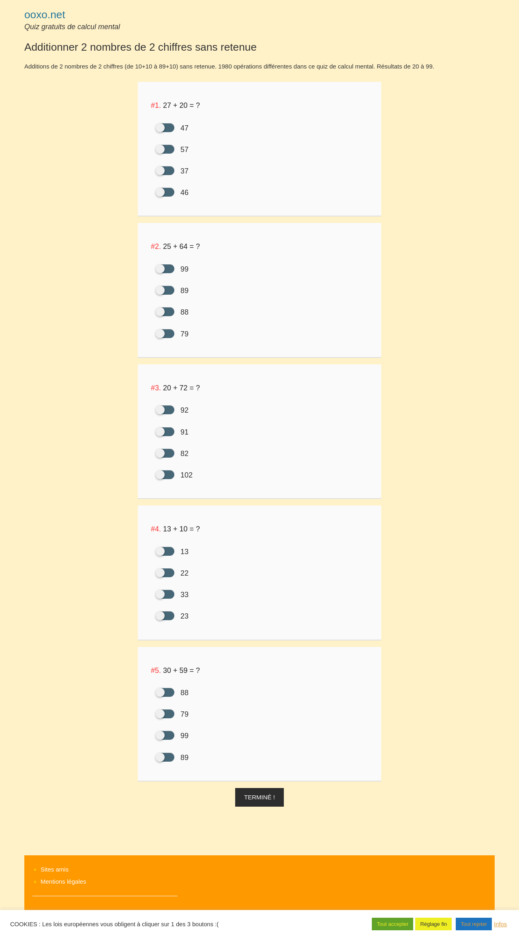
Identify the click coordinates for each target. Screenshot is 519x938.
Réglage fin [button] (433, 924)
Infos (500, 924)
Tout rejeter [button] (474, 924)
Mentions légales (63, 881)
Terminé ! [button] (259, 797)
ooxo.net (44, 15)
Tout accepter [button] (392, 924)
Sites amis (55, 869)
